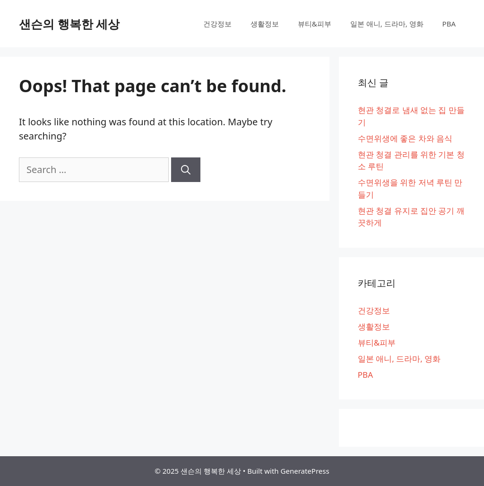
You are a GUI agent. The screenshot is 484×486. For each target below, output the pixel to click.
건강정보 (217, 23)
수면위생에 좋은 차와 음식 (405, 138)
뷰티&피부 (314, 23)
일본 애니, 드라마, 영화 (387, 23)
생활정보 (265, 23)
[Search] (185, 169)
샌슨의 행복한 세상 (69, 24)
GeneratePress (305, 471)
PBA (449, 23)
